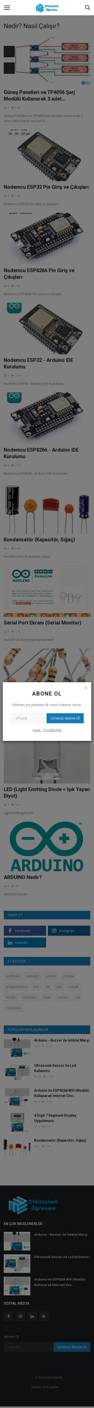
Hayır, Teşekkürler (47, 730)
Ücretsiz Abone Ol (65, 718)
